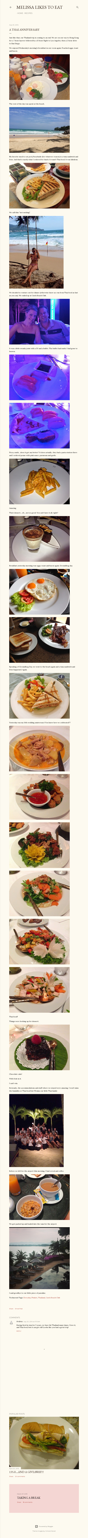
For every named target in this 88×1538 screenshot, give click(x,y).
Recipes (28, 13)
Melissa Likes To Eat (39, 7)
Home (19, 13)
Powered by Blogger (44, 1526)
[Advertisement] (44, 1390)
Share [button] (11, 1309)
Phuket (34, 1298)
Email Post (19, 1309)
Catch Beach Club (53, 1298)
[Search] (77, 6)
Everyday (27, 1298)
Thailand (41, 1298)
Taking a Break (28, 1498)
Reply (18, 1331)
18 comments (27, 1502)
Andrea (19, 1321)
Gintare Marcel (50, 1531)
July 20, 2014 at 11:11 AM (31, 1321)
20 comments (20, 1476)
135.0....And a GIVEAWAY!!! (26, 1472)
